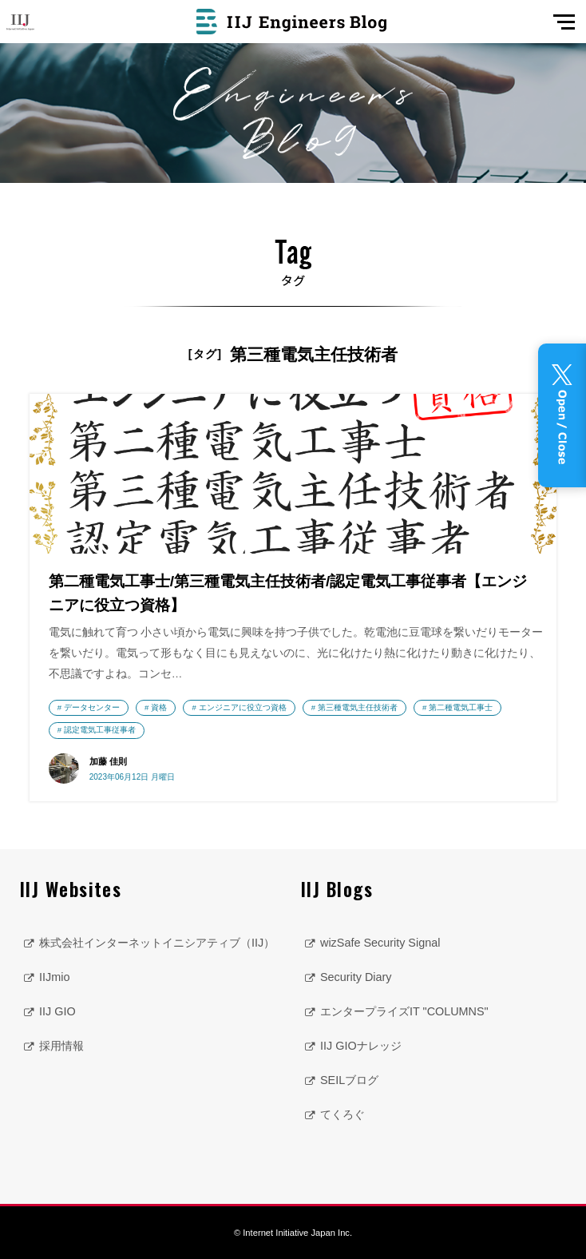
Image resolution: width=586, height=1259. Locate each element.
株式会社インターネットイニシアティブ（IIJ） (157, 942)
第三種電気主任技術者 (358, 707)
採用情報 (61, 1045)
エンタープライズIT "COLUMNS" (404, 1011)
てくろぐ (342, 1114)
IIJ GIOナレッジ (361, 1045)
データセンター (92, 707)
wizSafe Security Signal (380, 942)
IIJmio (54, 977)
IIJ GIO (57, 1011)
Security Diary (356, 977)
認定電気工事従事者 (100, 729)
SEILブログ (349, 1080)
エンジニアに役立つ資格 (243, 707)
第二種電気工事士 (461, 707)
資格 (159, 707)
